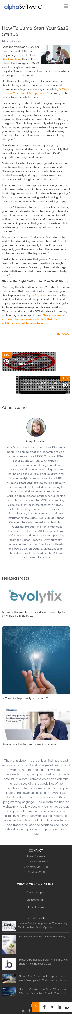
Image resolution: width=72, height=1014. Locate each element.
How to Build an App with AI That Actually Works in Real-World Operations (42, 925)
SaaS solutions (11, 59)
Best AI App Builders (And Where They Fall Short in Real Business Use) (43, 961)
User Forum (36, 907)
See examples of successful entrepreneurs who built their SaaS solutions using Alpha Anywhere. (33, 319)
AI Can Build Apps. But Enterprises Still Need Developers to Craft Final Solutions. (42, 978)
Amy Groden (13, 41)
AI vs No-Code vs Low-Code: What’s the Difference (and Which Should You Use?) (42, 991)
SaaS (65, 334)
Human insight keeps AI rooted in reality (41, 936)
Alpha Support (36, 892)
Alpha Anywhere (37, 295)
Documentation (36, 899)
